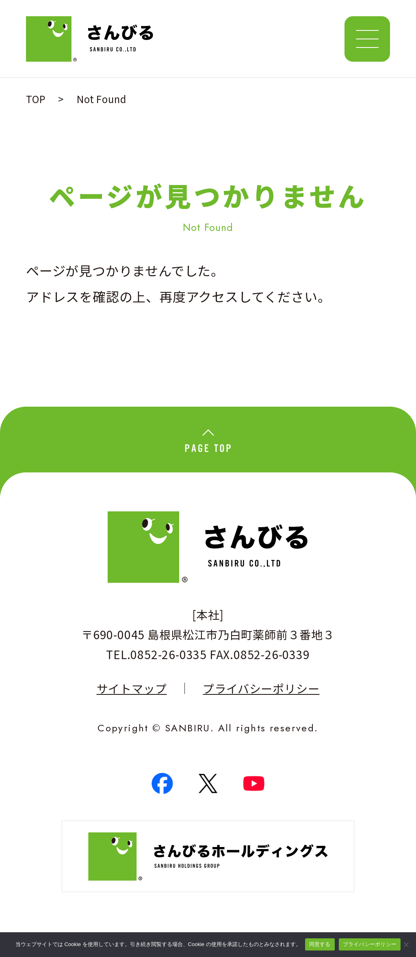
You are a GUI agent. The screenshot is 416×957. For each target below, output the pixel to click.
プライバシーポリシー (261, 688)
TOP (35, 99)
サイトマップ (132, 688)
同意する (320, 944)
